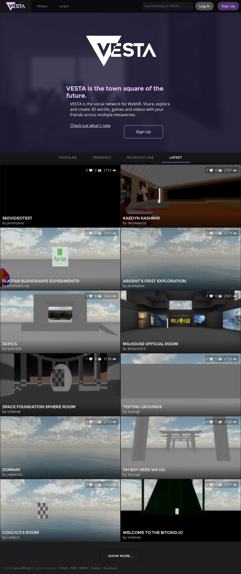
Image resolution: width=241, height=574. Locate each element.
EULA (63, 568)
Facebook (110, 568)
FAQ (73, 568)
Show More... (120, 556)
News (42, 6)
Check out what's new (90, 125)
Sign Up (143, 131)
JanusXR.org (22, 568)
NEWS (83, 568)
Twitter (96, 568)
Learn (64, 6)
